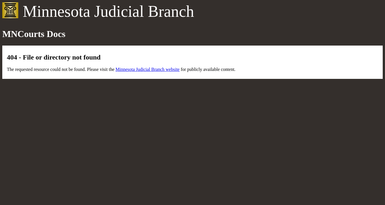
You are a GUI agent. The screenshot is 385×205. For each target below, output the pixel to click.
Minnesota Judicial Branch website (148, 69)
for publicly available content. (207, 69)
